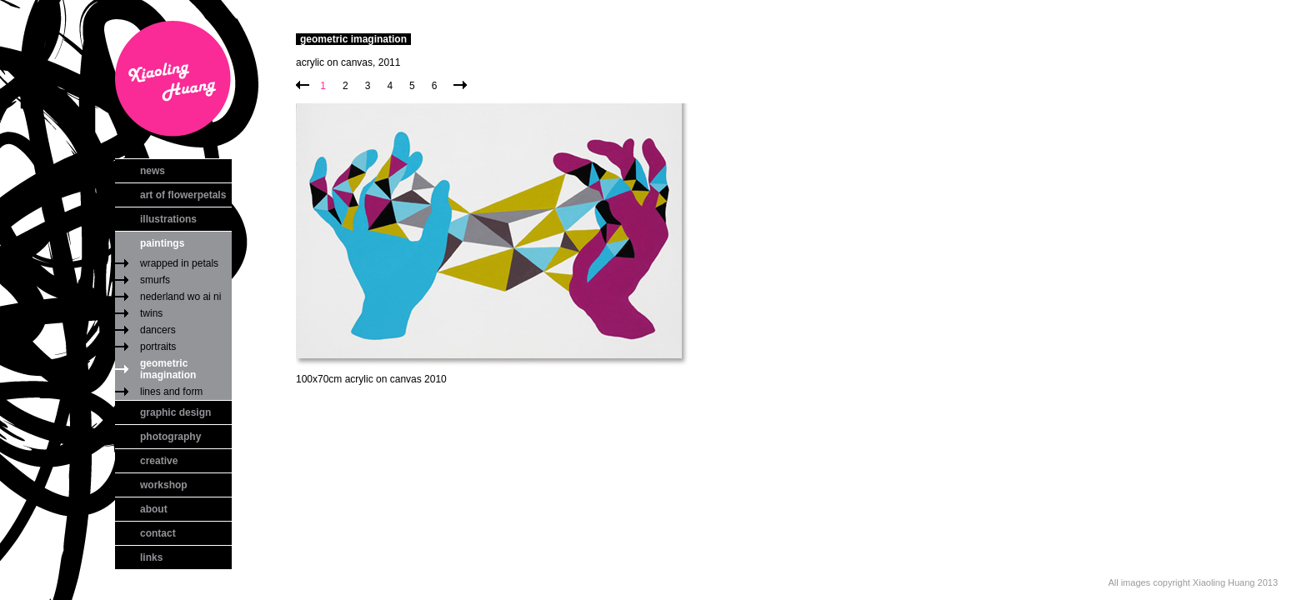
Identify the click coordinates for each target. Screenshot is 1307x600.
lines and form (171, 392)
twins (151, 313)
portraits (158, 346)
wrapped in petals (179, 263)
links (151, 557)
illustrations (168, 219)
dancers (158, 330)
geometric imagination (168, 369)
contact (158, 533)
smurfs (155, 280)
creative (159, 461)
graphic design (175, 412)
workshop (164, 485)
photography (170, 436)
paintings (162, 243)
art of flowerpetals (183, 195)
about (154, 509)
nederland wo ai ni (180, 296)
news (152, 171)
